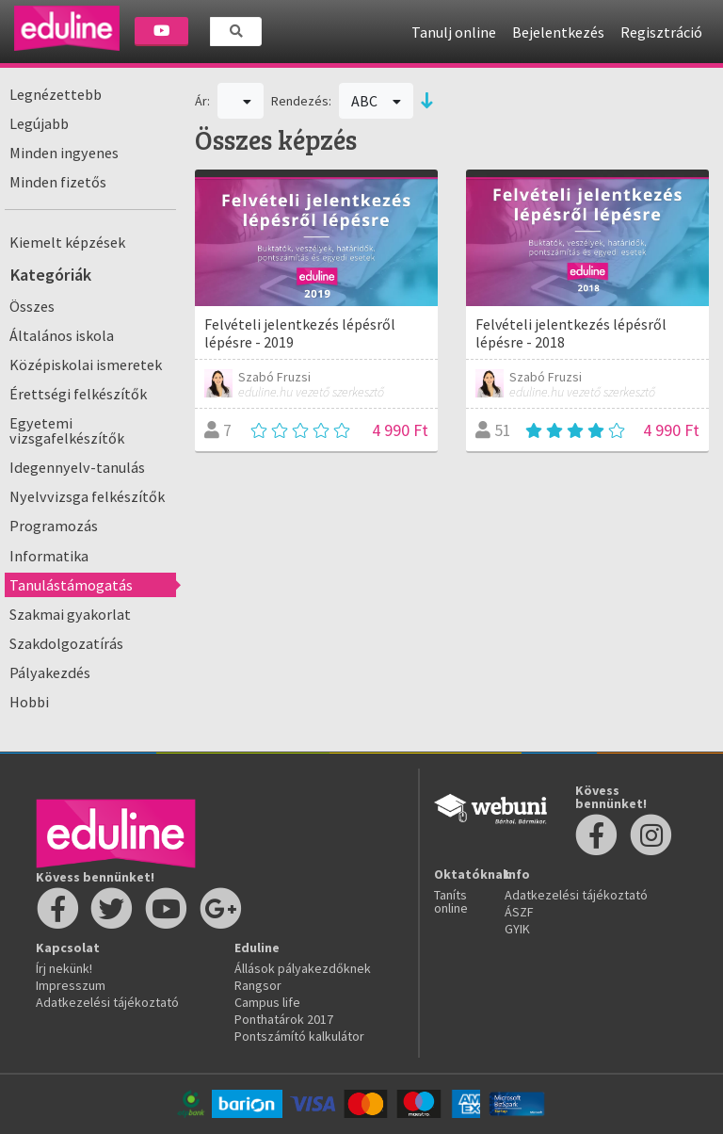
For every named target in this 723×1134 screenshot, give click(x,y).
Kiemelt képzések (67, 242)
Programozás (53, 525)
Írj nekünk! (64, 968)
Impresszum (70, 985)
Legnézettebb (55, 94)
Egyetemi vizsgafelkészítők (66, 430)
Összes (32, 306)
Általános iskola (61, 335)
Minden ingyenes (64, 152)
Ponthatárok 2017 (283, 1019)
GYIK (517, 928)
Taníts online (451, 901)
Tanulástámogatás (71, 584)
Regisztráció (661, 32)
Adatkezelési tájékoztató (107, 1002)
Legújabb (39, 123)
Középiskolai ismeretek (85, 364)
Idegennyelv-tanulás (77, 467)
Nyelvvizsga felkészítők (87, 496)
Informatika (48, 555)
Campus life (267, 1002)
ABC (376, 100)
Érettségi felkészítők (78, 393)
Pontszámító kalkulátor (299, 1036)
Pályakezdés (49, 672)
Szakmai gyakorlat (70, 614)
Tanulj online (453, 32)
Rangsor (257, 985)
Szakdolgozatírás (66, 643)
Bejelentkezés (558, 32)
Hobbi (29, 701)
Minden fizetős (57, 181)
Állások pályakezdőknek (302, 968)
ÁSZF (519, 911)
